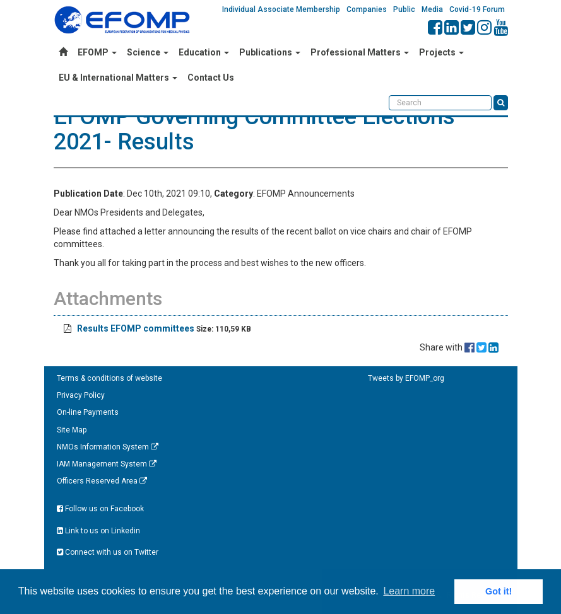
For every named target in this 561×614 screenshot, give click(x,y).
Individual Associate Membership (281, 9)
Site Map (71, 430)
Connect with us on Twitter (107, 552)
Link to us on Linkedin (98, 530)
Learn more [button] (409, 591)
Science (147, 52)
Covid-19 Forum (477, 9)
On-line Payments (88, 412)
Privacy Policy (81, 395)
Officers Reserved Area (102, 481)
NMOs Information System (107, 447)
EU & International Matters (118, 77)
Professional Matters (359, 52)
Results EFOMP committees (135, 328)
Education (204, 52)
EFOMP (97, 52)
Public (404, 9)
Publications (269, 52)
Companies (366, 9)
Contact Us (210, 77)
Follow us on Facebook (100, 508)
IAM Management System (106, 464)
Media (432, 9)
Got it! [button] (498, 591)
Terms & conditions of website (109, 378)
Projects (441, 52)
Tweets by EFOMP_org (406, 378)
